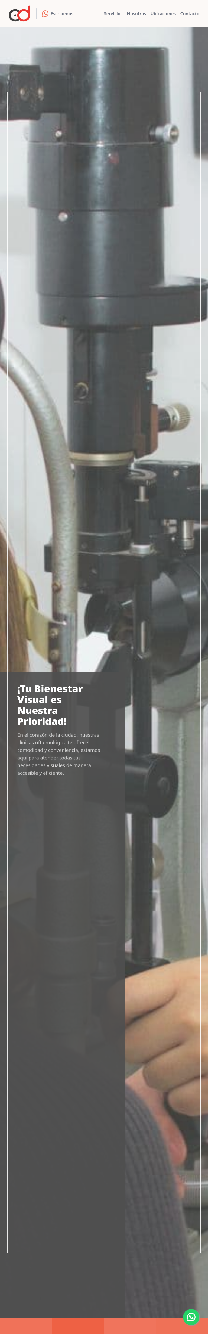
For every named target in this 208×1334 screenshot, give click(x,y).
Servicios (113, 14)
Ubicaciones (163, 14)
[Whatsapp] (191, 1317)
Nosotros (136, 14)
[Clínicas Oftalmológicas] (19, 13)
